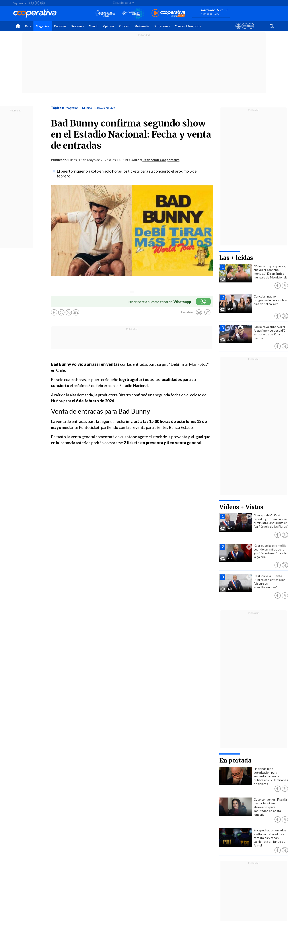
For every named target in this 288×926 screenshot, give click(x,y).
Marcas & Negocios (188, 26)
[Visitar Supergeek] (251, 30)
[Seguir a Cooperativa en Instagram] (42, 3)
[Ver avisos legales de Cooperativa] (238, 30)
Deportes (60, 26)
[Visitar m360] (245, 30)
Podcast (124, 26)
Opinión (108, 26)
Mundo (93, 26)
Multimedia (142, 26)
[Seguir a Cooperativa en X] (37, 3)
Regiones (77, 26)
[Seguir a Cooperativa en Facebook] (31, 3)
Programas (162, 26)
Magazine (42, 26)
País (28, 26)
